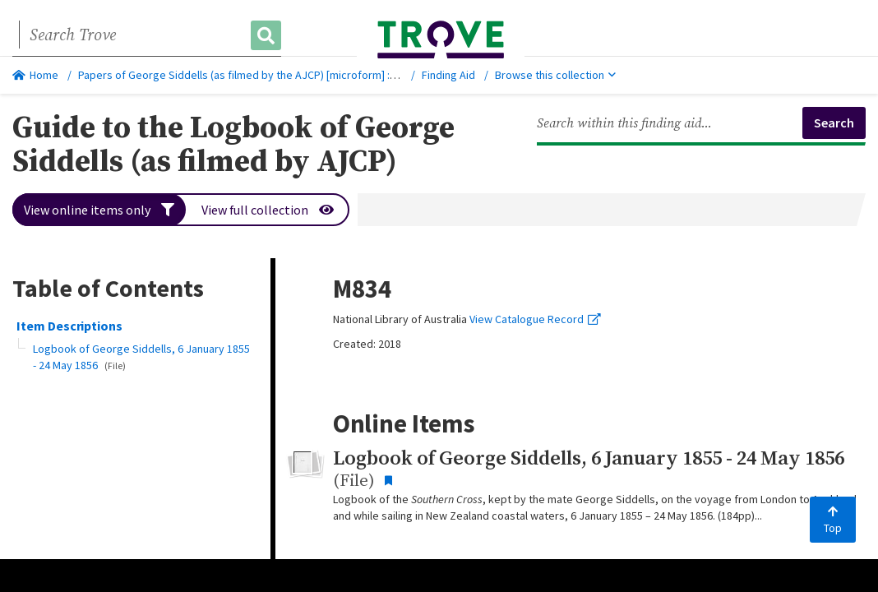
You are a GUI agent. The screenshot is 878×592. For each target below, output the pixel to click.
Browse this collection (555, 74)
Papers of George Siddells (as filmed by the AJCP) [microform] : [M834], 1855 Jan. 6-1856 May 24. (313, 74)
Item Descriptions (69, 325)
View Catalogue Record (535, 319)
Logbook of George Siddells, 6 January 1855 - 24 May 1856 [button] (141, 356)
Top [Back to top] (833, 520)
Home (35, 74)
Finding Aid (448, 74)
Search (834, 122)
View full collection (267, 209)
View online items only (99, 209)
